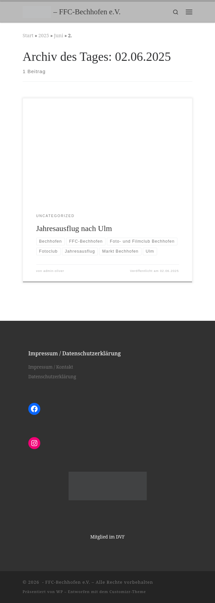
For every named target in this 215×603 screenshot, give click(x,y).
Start (28, 35)
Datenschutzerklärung (52, 377)
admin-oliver (53, 271)
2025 (43, 35)
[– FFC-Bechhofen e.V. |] (37, 11)
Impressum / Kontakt (50, 367)
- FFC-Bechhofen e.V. (65, 582)
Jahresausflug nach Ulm (74, 228)
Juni (58, 35)
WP (59, 591)
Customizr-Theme (127, 591)
